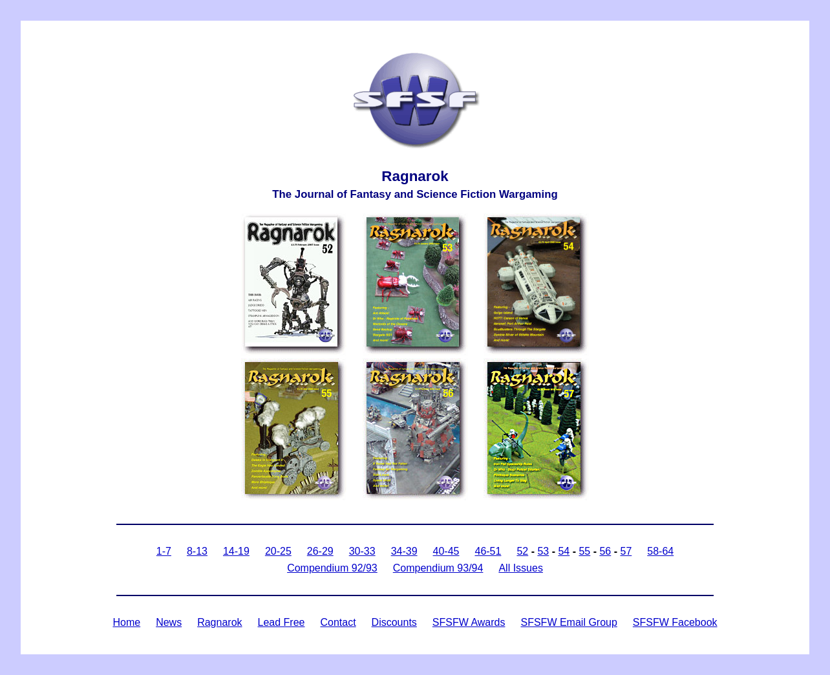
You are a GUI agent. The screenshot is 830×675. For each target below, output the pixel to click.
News (169, 622)
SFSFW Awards (468, 622)
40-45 (446, 551)
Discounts (394, 622)
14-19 (236, 551)
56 (605, 551)
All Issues (520, 567)
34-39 (404, 551)
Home (126, 622)
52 (522, 551)
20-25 (278, 551)
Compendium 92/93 (332, 567)
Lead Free (281, 622)
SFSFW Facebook (675, 622)
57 (626, 551)
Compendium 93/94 (438, 567)
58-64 (660, 551)
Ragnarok (219, 622)
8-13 (197, 551)
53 (543, 551)
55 (584, 551)
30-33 (362, 551)
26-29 (320, 551)
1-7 (163, 551)
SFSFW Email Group (568, 622)
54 (563, 551)
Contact (338, 622)
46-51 (487, 551)
